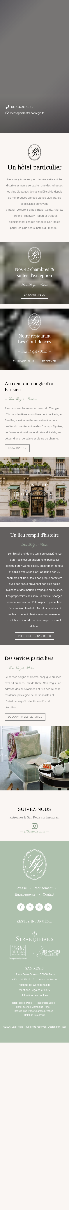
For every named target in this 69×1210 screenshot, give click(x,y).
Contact (48, 894)
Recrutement (42, 888)
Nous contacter (47, 979)
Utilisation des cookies (34, 995)
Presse (22, 888)
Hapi (63, 1026)
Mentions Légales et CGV (34, 989)
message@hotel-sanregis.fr (27, 113)
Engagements (25, 894)
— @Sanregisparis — (34, 831)
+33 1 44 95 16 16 (22, 106)
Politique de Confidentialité (34, 984)
